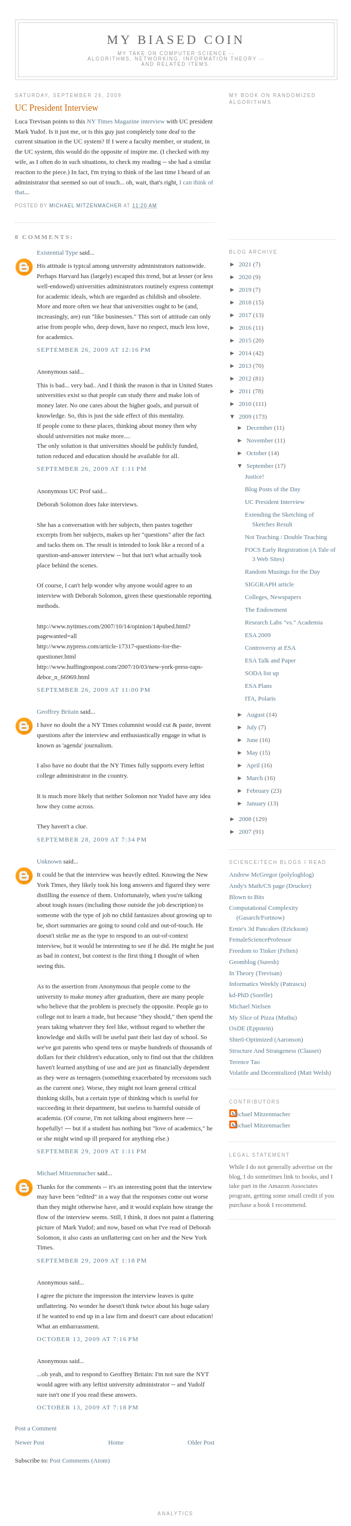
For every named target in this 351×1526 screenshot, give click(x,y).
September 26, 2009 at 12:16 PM (94, 349)
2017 (246, 315)
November (260, 440)
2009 (246, 416)
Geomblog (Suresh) (254, 961)
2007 (246, 831)
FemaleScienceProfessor (260, 939)
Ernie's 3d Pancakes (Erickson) (268, 928)
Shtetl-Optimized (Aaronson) (266, 1039)
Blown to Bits (246, 897)
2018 (246, 302)
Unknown (49, 861)
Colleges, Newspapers (273, 597)
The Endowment (266, 609)
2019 (246, 289)
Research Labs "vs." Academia (284, 622)
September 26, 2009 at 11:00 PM (94, 689)
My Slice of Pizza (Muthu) (263, 1017)
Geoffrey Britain (58, 711)
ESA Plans (258, 685)
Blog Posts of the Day (272, 489)
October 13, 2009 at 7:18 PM (88, 1407)
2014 (246, 353)
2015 (246, 340)
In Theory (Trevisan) (255, 973)
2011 (246, 391)
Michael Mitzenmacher (66, 1173)
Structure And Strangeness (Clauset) (275, 1050)
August (256, 714)
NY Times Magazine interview (126, 121)
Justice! (254, 476)
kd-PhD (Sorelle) (251, 995)
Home (116, 1442)
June (252, 739)
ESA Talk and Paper (270, 660)
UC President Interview (275, 501)
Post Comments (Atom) (80, 1460)
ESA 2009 (258, 635)
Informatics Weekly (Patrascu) (267, 983)
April (253, 765)
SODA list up (262, 673)
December (260, 427)
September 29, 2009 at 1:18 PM (92, 1260)
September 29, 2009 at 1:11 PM (92, 1151)
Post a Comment (36, 1428)
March (255, 778)
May (252, 752)
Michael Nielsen (250, 1006)
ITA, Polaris (260, 698)
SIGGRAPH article (269, 584)
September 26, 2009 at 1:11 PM (92, 468)
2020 (246, 277)
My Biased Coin (176, 40)
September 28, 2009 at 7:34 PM (92, 839)
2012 (246, 378)
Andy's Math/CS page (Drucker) (270, 885)
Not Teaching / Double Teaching (286, 537)
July (252, 727)
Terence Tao (244, 1061)
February (258, 790)
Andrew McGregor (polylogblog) (271, 874)
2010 (246, 403)
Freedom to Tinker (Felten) (263, 950)
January (257, 803)
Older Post (200, 1442)
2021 (246, 264)
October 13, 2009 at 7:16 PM (88, 1339)
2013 (246, 365)
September (260, 465)
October (257, 453)
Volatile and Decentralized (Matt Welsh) (280, 1072)
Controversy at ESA (270, 647)
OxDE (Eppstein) (251, 1028)
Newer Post (29, 1442)
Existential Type (57, 252)
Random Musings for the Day (282, 571)
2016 (246, 327)
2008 (246, 819)
